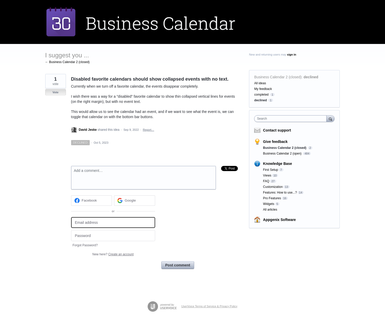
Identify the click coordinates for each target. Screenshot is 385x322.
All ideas (260, 83)
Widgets (268, 204)
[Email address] (113, 222)
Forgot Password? (85, 245)
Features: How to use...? (280, 192)
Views (267, 175)
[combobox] (291, 118)
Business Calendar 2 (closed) (277, 77)
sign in (291, 54)
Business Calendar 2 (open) (282, 153)
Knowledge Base (277, 164)
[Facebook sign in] (91, 200)
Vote (55, 92)
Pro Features (272, 198)
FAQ (266, 181)
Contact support (277, 130)
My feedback (263, 89)
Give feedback (275, 142)
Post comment (177, 265)
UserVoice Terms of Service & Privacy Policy (209, 306)
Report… (148, 129)
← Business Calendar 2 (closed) (67, 62)
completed (261, 94)
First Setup (270, 170)
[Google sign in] (134, 200)
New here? (112, 254)
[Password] (113, 235)
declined (311, 77)
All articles (270, 209)
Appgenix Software (279, 220)
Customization (273, 187)
